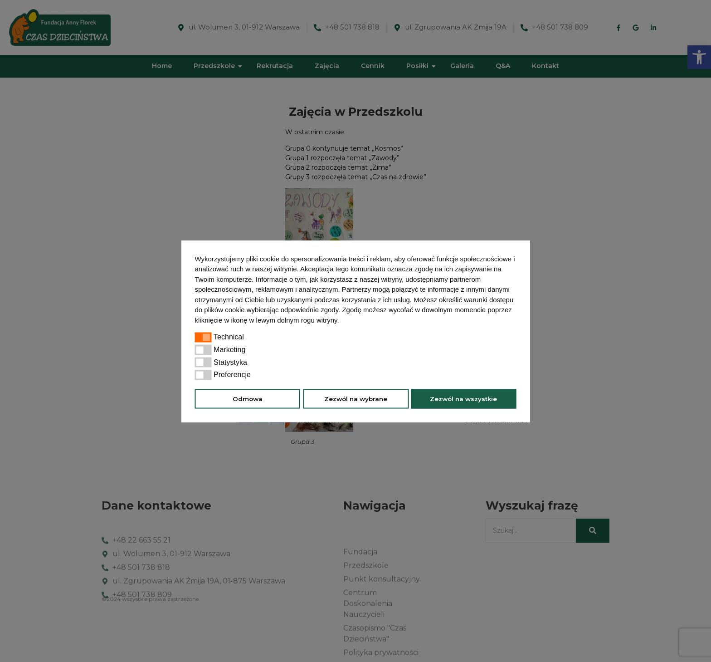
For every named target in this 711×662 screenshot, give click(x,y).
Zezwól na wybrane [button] (355, 398)
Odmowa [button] (248, 398)
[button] (342, 320)
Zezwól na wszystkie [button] (463, 398)
